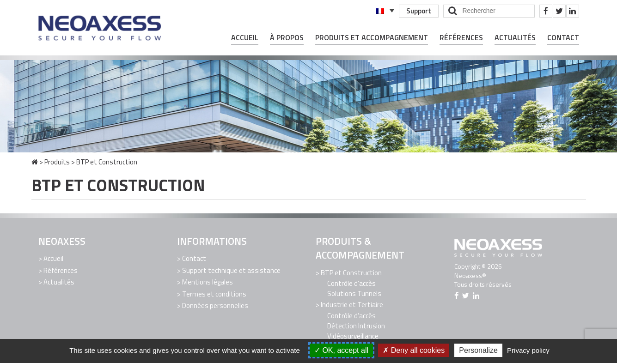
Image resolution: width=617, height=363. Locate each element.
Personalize (478, 350)
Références (461, 37)
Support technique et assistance (231, 270)
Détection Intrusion (356, 326)
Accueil (244, 37)
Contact (563, 37)
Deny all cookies (414, 350)
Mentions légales (207, 282)
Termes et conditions (214, 294)
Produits (57, 162)
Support (418, 11)
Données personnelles (215, 305)
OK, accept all (341, 350)
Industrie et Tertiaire (352, 304)
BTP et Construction (351, 272)
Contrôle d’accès (351, 283)
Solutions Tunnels (354, 293)
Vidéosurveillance (353, 336)
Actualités (515, 37)
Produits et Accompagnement (371, 37)
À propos (287, 37)
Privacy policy (528, 350)
